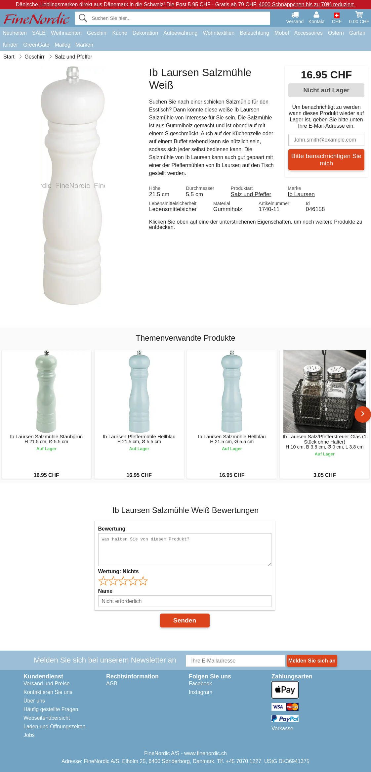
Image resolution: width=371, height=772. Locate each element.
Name (105, 591)
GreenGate (36, 45)
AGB (111, 683)
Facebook (200, 683)
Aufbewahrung (180, 33)
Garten (357, 33)
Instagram (200, 692)
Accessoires (308, 33)
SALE (39, 33)
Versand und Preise (46, 683)
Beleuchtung (254, 33)
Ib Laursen (301, 194)
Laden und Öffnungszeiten (54, 726)
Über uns (34, 701)
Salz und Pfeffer (251, 194)
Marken (84, 45)
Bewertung (112, 529)
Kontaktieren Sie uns (47, 692)
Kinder (10, 45)
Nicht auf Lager (326, 90)
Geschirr (97, 33)
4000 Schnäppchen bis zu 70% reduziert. (307, 4)
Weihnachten (66, 33)
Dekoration (145, 33)
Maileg (62, 45)
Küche (119, 33)
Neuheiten (15, 33)
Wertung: (118, 571)
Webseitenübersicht (46, 718)
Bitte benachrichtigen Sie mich (326, 159)
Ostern (336, 33)
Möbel (281, 33)
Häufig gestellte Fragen (50, 709)
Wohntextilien (218, 33)
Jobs (29, 735)
